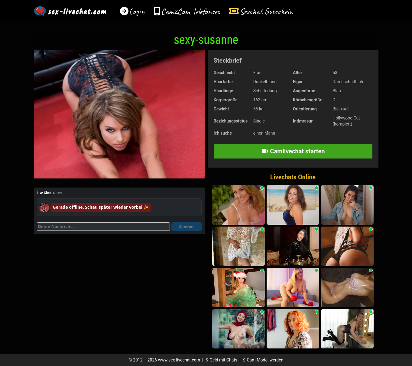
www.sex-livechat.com (179, 360)
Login (137, 11)
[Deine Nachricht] (103, 226)
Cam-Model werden (262, 360)
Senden (186, 226)
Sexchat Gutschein (266, 11)
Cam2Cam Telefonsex (190, 11)
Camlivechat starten (293, 151)
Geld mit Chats (220, 360)
